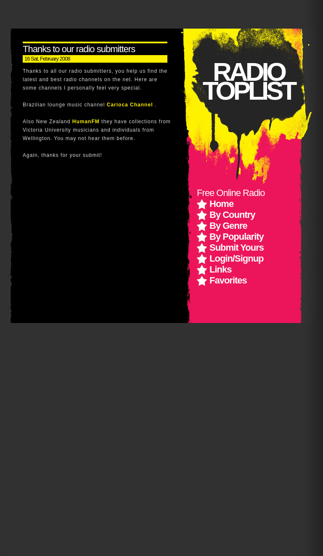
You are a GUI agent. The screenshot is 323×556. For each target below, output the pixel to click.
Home (221, 204)
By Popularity (236, 236)
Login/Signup (236, 258)
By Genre (228, 225)
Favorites (228, 280)
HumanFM (86, 121)
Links (220, 269)
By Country (232, 214)
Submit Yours (236, 247)
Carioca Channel (131, 105)
